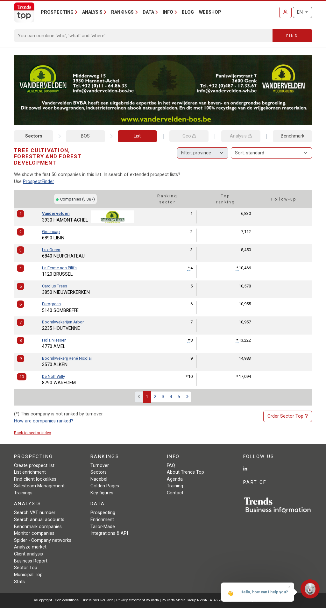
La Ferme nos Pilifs (59, 267)
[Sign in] (285, 12)
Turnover (99, 465)
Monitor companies (34, 533)
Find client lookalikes (35, 479)
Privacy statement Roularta (137, 600)
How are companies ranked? (43, 421)
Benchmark (292, 136)
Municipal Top (28, 574)
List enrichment (30, 472)
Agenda (175, 479)
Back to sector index (32, 432)
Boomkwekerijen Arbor (63, 322)
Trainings (23, 493)
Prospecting (102, 512)
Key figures (101, 493)
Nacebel (98, 479)
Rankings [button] (122, 12)
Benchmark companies (38, 526)
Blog (188, 12)
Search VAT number (34, 512)
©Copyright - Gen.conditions (56, 600)
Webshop (210, 12)
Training (175, 486)
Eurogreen (51, 303)
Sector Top (25, 567)
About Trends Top (185, 472)
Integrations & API (109, 533)
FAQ (171, 465)
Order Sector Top (287, 416)
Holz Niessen (54, 340)
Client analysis (28, 554)
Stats (19, 581)
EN (300, 12)
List (137, 136)
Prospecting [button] (57, 12)
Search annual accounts (39, 519)
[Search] (143, 35)
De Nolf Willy (53, 376)
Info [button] (168, 12)
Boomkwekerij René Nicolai (67, 358)
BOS (85, 136)
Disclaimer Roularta (97, 600)
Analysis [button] (92, 12)
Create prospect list (34, 465)
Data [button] (148, 12)
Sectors (33, 136)
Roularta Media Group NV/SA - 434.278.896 (196, 600)
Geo (189, 136)
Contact (175, 493)
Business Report (30, 561)
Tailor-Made (102, 526)
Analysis (241, 136)
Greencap (51, 231)
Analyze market (30, 547)
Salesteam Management (39, 486)
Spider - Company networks (42, 540)
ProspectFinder (38, 181)
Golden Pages (104, 486)
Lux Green (51, 249)
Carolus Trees (54, 286)
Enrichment (102, 519)
